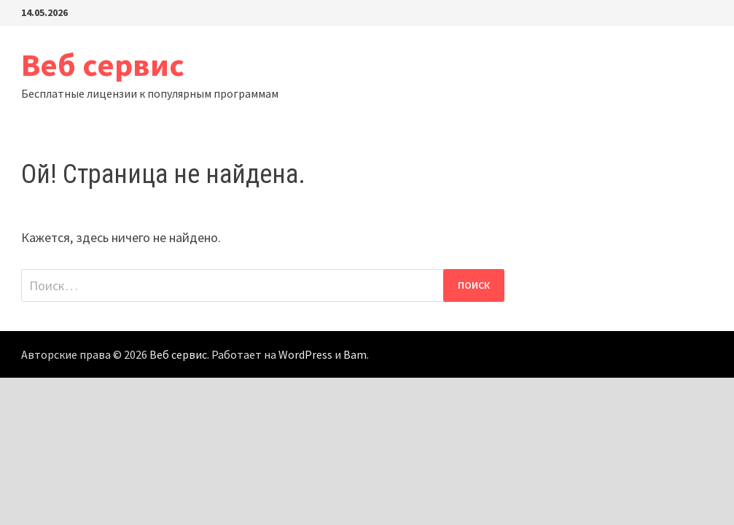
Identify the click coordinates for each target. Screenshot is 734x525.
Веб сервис (102, 64)
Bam (355, 354)
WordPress (305, 354)
